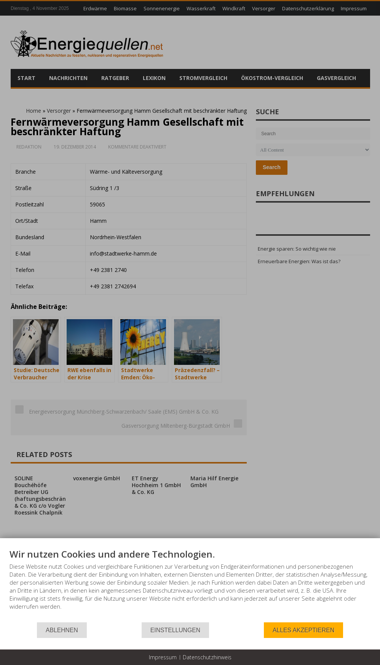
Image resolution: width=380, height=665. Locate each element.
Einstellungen (175, 630)
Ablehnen (62, 630)
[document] (190, 585)
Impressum (163, 657)
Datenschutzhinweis (207, 657)
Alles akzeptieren (303, 630)
